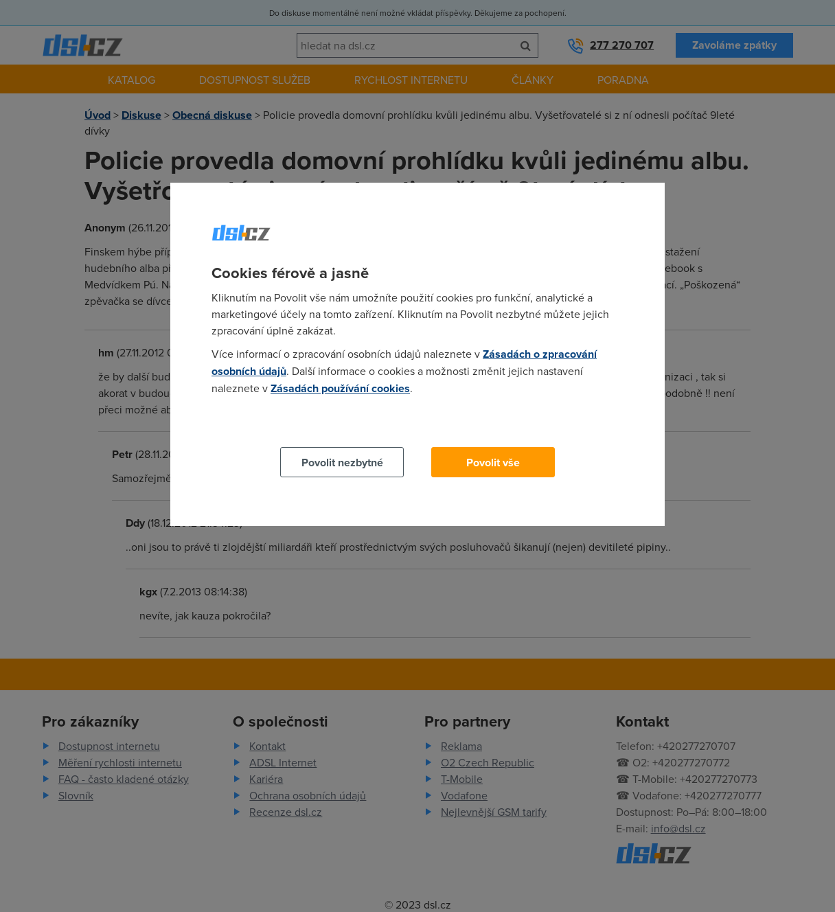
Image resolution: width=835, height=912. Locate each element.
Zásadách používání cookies (340, 388)
